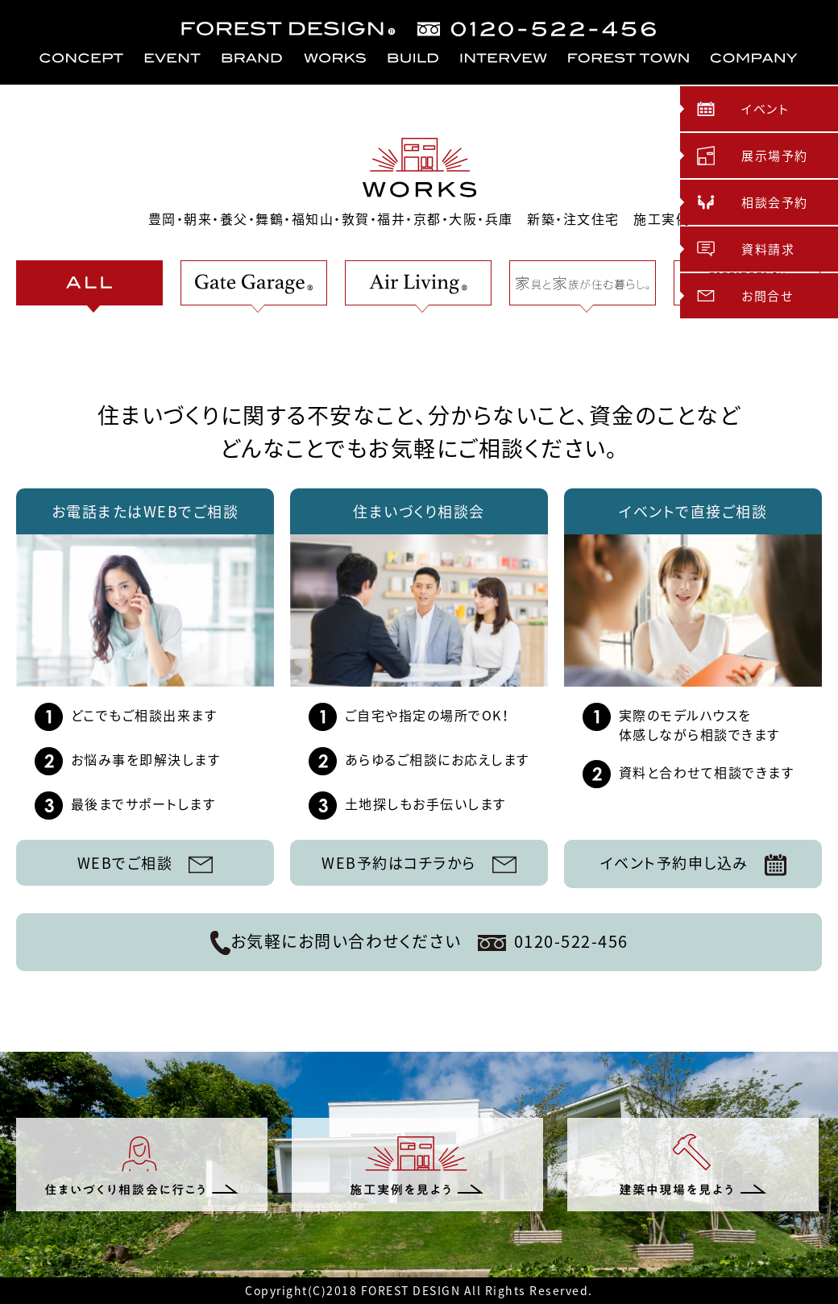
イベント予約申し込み (693, 864)
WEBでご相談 (145, 863)
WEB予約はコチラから (419, 863)
